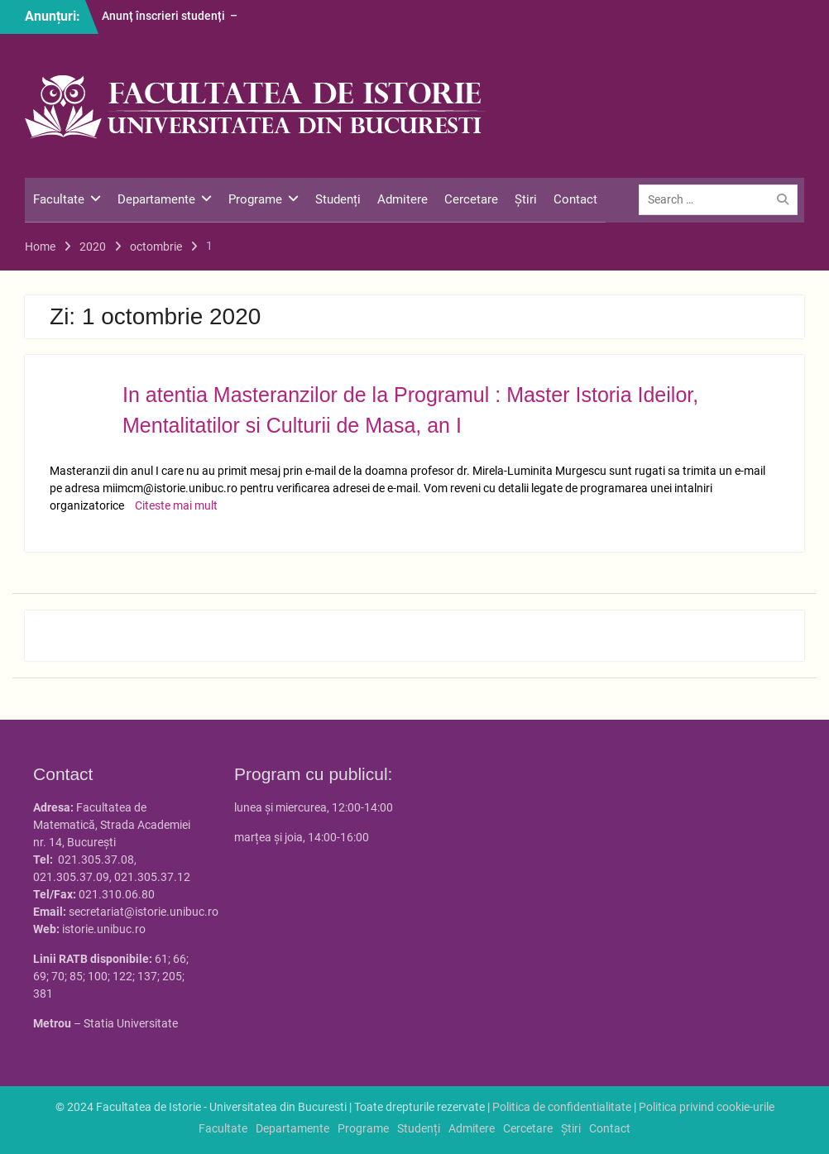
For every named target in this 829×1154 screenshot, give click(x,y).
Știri (526, 199)
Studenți (338, 199)
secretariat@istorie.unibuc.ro (143, 911)
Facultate (58, 199)
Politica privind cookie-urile (706, 1106)
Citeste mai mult (176, 505)
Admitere (402, 199)
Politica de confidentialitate (561, 1106)
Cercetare (471, 199)
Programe (255, 199)
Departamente (156, 199)
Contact (575, 199)
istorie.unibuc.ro (104, 929)
